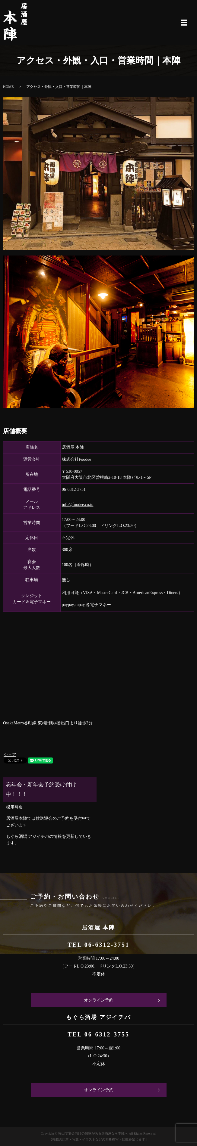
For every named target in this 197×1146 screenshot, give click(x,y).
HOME (8, 87)
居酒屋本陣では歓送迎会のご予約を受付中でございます (48, 821)
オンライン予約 (98, 1000)
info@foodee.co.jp (78, 504)
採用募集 (14, 807)
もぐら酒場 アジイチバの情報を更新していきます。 (49, 839)
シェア (10, 754)
